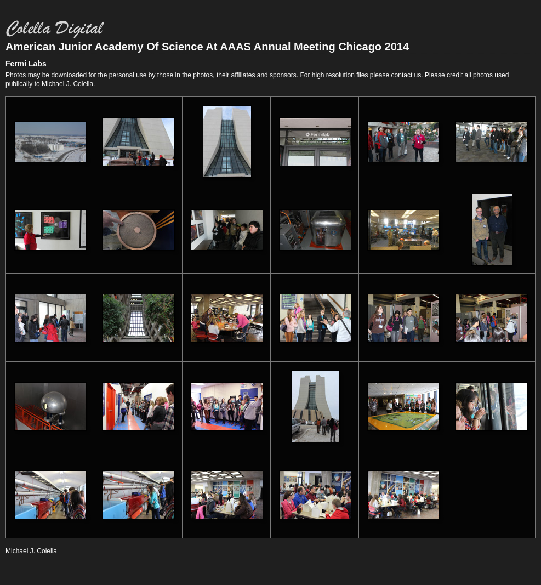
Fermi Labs (26, 63)
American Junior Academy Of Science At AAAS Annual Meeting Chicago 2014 (207, 47)
